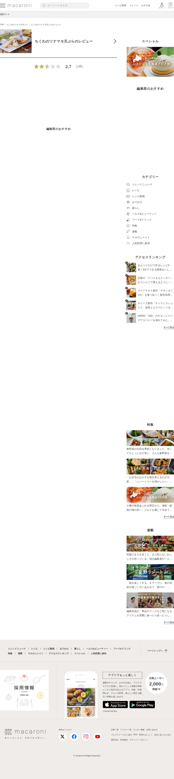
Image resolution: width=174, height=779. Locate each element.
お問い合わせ (152, 730)
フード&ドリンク (121, 648)
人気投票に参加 (98, 653)
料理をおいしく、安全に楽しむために (155, 735)
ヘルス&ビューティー (97, 648)
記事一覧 (115, 730)
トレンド (133, 5)
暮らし (77, 648)
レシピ (34, 648)
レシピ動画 (120, 5)
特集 (10, 653)
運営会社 (115, 740)
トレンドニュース (17, 648)
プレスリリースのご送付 (121, 735)
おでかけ (64, 648)
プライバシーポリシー (138, 740)
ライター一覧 (126, 730)
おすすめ (145, 5)
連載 (20, 653)
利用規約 (124, 740)
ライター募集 (139, 730)
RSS (135, 735)
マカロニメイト (35, 653)
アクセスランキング (59, 653)
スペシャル (79, 653)
